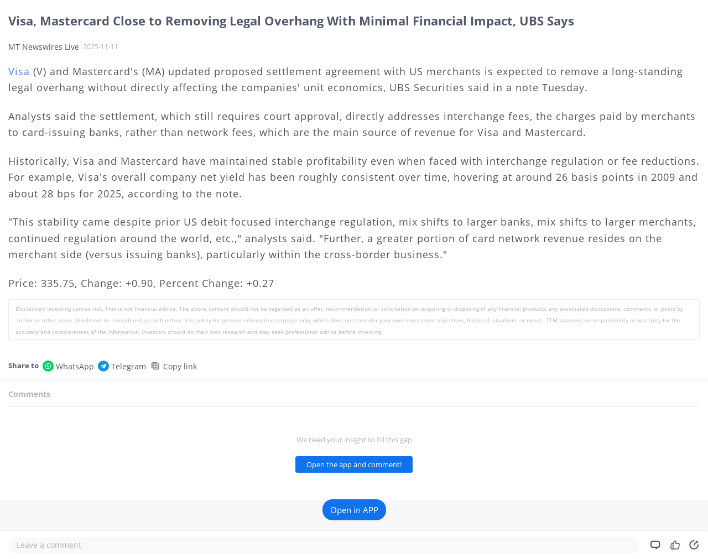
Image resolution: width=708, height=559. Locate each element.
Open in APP (354, 509)
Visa (19, 71)
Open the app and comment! (354, 464)
